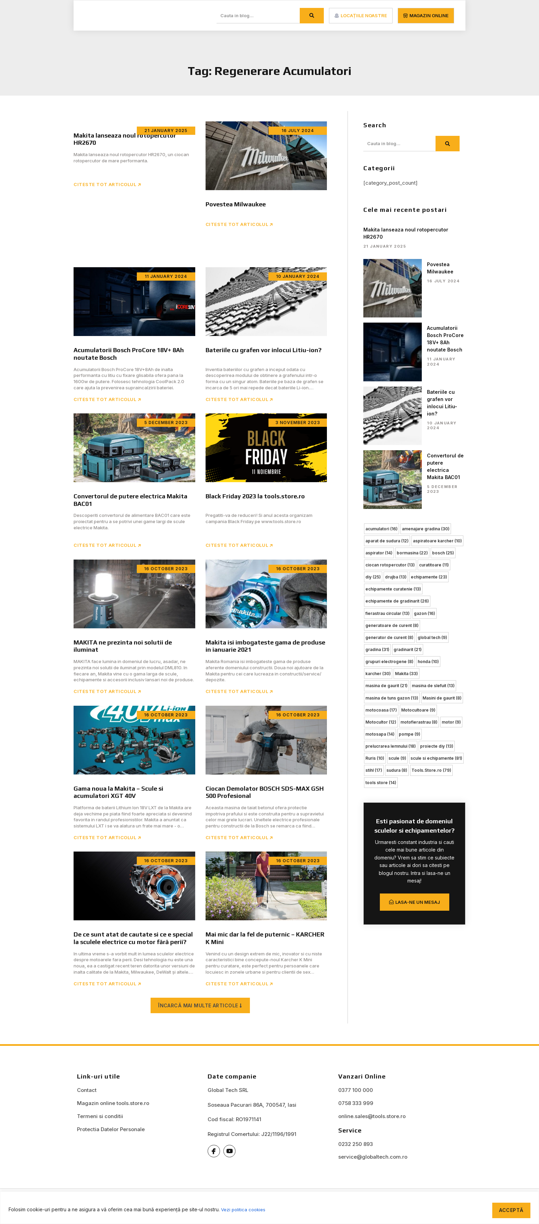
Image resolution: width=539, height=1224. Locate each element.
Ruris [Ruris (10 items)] (374, 633)
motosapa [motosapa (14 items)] (380, 610)
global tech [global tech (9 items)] (432, 515)
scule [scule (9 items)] (397, 633)
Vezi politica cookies (244, 1209)
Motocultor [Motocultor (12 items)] (380, 598)
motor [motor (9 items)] (451, 598)
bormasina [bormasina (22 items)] (412, 432)
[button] (200, 1012)
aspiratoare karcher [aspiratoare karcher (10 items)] (437, 420)
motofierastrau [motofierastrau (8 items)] (419, 598)
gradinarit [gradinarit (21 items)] (408, 527)
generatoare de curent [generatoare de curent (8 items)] (392, 503)
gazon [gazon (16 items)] (424, 491)
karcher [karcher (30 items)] (378, 550)
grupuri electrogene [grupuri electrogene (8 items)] (389, 538)
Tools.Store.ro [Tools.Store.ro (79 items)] (431, 645)
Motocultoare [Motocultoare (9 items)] (418, 586)
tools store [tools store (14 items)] (380, 657)
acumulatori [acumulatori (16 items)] (381, 408)
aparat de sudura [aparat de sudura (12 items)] (387, 420)
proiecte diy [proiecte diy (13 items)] (436, 622)
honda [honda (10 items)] (428, 538)
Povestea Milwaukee (419, 264)
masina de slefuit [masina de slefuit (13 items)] (433, 562)
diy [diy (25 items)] (373, 455)
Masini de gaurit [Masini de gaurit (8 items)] (442, 574)
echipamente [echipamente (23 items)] (429, 455)
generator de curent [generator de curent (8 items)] (389, 515)
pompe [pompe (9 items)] (409, 610)
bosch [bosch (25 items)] (443, 432)
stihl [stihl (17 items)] (373, 645)
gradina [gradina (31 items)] (377, 527)
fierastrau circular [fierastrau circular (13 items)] (387, 491)
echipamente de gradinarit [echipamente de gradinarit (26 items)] (397, 479)
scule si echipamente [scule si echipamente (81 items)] (436, 633)
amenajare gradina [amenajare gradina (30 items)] (426, 408)
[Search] (312, 15)
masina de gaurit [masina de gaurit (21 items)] (386, 562)
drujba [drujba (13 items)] (396, 455)
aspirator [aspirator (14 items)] (379, 432)
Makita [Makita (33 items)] (406, 550)
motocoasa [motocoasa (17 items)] (381, 586)
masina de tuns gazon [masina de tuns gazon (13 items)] (391, 574)
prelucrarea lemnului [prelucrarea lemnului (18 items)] (390, 622)
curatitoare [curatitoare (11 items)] (434, 443)
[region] (269, 1207)
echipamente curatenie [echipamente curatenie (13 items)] (393, 467)
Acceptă (508, 1209)
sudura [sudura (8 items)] (396, 645)
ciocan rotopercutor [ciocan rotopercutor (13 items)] (390, 443)
